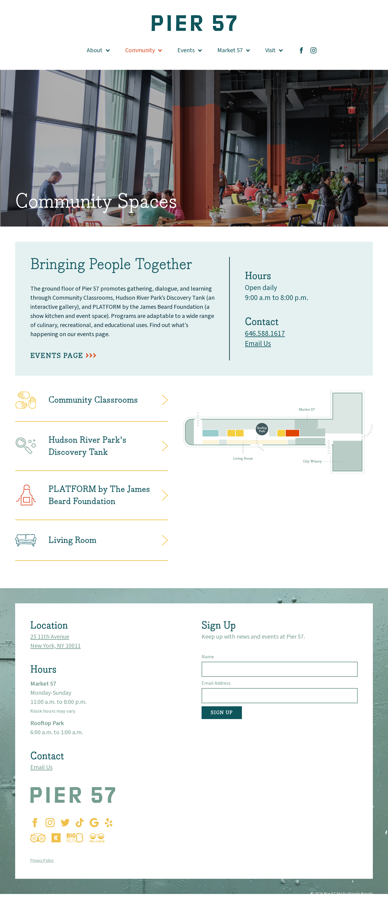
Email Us (258, 344)
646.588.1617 (265, 334)
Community (140, 50)
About (94, 50)
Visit (270, 50)
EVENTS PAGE (56, 355)
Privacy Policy (42, 860)
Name (208, 656)
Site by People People (354, 894)
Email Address (216, 683)
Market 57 (230, 50)
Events (186, 50)
